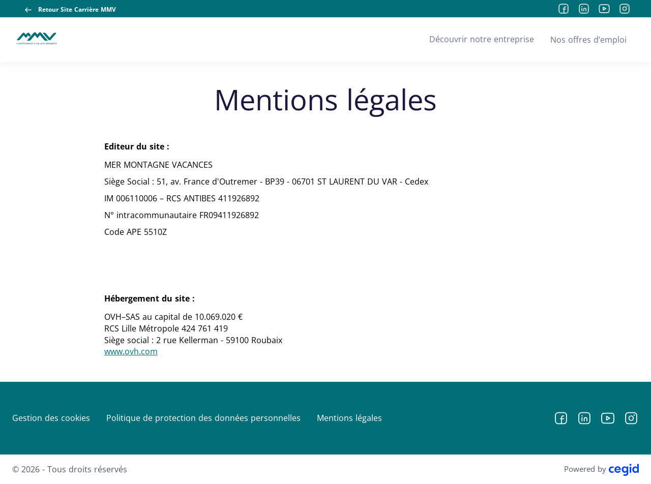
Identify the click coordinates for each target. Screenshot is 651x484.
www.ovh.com (131, 351)
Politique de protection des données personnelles (203, 418)
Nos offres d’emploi (588, 39)
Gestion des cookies (51, 418)
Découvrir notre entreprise (481, 39)
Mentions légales (349, 418)
